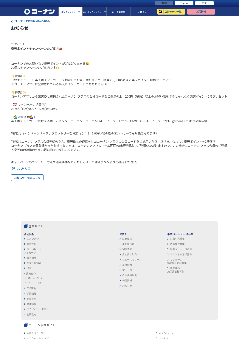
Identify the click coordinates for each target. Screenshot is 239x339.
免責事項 (126, 255)
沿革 (29, 283)
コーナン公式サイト (173, 242)
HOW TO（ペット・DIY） (171, 276)
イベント (163, 270)
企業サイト (36, 242)
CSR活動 (31, 304)
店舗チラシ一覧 (166, 249)
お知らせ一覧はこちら (27, 177)
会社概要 (31, 273)
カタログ (199, 260)
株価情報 (63, 296)
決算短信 (63, 254)
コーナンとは (201, 270)
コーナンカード (202, 265)
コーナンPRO (35, 298)
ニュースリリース (68, 275)
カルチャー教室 (166, 286)
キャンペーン (201, 249)
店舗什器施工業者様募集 (95, 285)
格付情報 (63, 280)
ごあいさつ (33, 254)
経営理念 (31, 259)
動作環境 (126, 260)
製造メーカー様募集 (100, 264)
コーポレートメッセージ (32, 266)
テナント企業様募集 (100, 270)
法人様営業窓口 (166, 265)
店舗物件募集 (97, 259)
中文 (204, 3)
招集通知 (63, 264)
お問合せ (126, 270)
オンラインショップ (169, 255)
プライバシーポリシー (133, 265)
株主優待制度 (65, 291)
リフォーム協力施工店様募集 (96, 277)
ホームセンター (36, 293)
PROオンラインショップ (171, 260)
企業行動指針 (34, 278)
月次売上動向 (65, 270)
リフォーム (164, 281)
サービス (199, 255)
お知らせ (63, 301)
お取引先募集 (97, 254)
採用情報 (126, 249)
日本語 (164, 3)
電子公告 (63, 285)
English (184, 3)
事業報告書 (64, 259)
